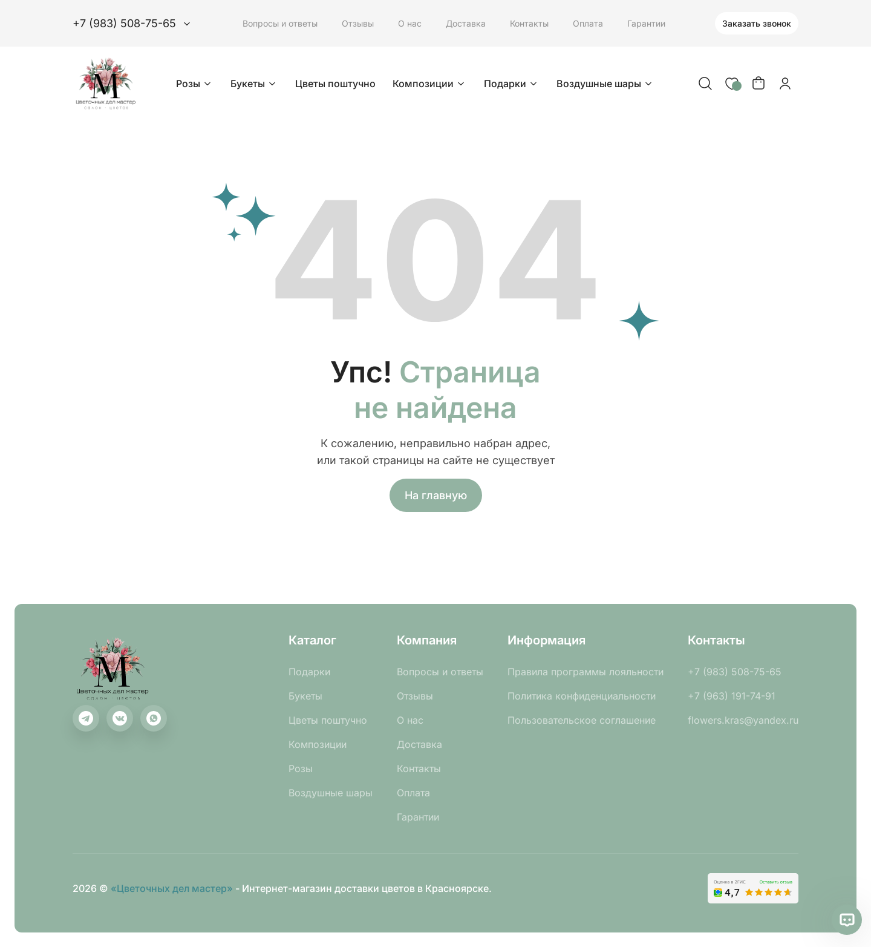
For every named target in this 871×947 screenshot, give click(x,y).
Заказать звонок (756, 23)
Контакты (529, 23)
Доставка (466, 23)
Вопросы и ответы (280, 23)
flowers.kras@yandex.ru (743, 720)
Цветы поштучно (335, 83)
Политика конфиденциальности (581, 696)
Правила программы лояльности (585, 672)
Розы (195, 83)
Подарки (512, 83)
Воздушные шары (605, 83)
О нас (410, 23)
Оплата (588, 23)
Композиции (430, 83)
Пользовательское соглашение (581, 720)
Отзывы (358, 23)
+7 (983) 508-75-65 (734, 672)
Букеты (254, 83)
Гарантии (646, 23)
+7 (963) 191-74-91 (731, 696)
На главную (436, 495)
